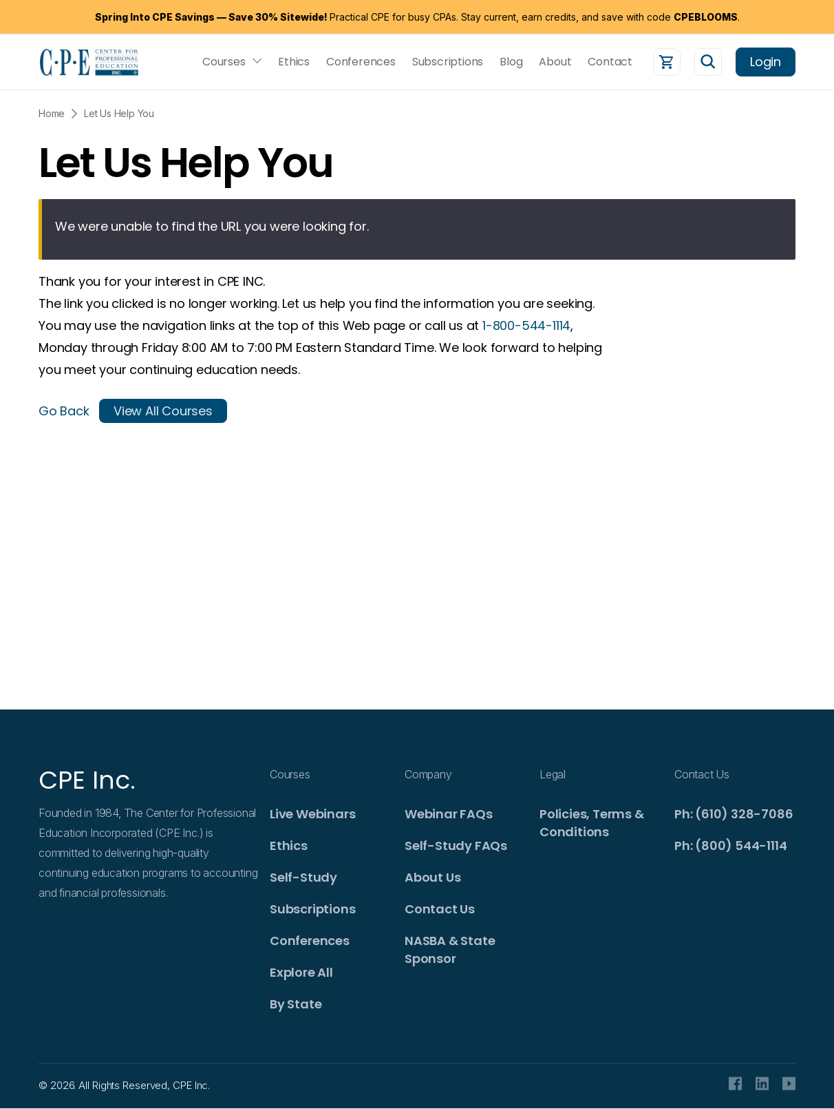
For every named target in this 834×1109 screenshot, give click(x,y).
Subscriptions (447, 62)
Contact (610, 62)
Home (52, 113)
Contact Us (440, 909)
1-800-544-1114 (526, 325)
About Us (432, 877)
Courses (224, 62)
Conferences (361, 62)
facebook (735, 1083)
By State (295, 1004)
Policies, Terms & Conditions (591, 822)
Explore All (301, 972)
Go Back (64, 410)
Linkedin (762, 1083)
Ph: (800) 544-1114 (730, 845)
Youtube (788, 1083)
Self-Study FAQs (456, 845)
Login (765, 61)
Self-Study (303, 877)
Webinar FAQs (449, 813)
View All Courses (163, 410)
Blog (511, 62)
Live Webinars (312, 813)
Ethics (294, 62)
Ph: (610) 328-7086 (733, 813)
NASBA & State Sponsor (450, 949)
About (555, 62)
